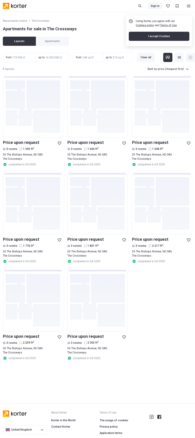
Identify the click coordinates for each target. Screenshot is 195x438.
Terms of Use (168, 25)
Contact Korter (60, 426)
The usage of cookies (114, 420)
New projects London (15, 20)
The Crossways (40, 20)
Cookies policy (145, 25)
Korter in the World (63, 420)
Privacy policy (109, 426)
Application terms (111, 433)
